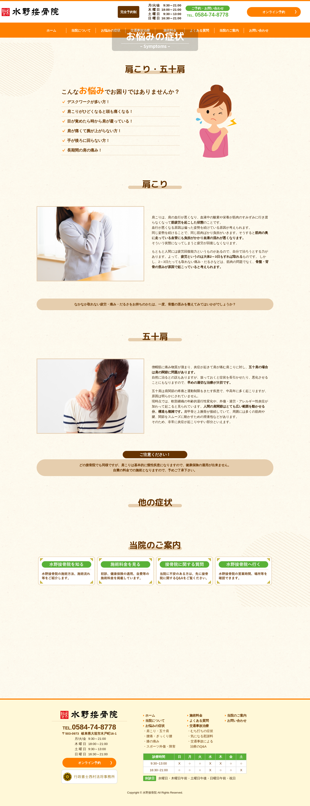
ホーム (51, 30)
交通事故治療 (140, 30)
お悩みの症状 (110, 30)
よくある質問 (199, 30)
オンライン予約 (273, 12)
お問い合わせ (258, 30)
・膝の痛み (151, 741)
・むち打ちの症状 (200, 731)
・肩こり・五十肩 (156, 731)
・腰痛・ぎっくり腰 (157, 736)
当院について (81, 30)
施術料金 (169, 30)
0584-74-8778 (211, 15)
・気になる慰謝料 (200, 736)
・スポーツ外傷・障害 (159, 746)
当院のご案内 (229, 30)
